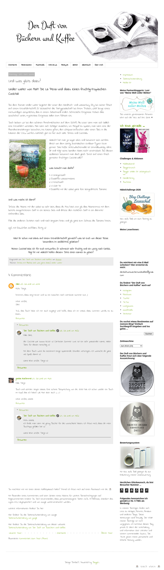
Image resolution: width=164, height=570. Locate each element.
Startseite (12, 64)
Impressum (128, 75)
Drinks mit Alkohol (24, 262)
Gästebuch (86, 64)
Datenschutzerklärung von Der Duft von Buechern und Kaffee (36, 527)
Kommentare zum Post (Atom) (33, 538)
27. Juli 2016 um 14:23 (41, 378)
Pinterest (127, 313)
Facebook (127, 294)
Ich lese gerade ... (132, 126)
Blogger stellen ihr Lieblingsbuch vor (136, 173)
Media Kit (127, 82)
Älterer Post (106, 533)
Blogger (96, 562)
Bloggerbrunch (129, 167)
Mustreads (40, 64)
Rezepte (64, 64)
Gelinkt (75, 64)
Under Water (56, 262)
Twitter (126, 298)
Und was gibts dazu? (41, 262)
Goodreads (128, 310)
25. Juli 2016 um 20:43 (30, 284)
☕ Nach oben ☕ (148, 566)
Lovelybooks (128, 306)
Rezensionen (26, 64)
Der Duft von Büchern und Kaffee (39, 330)
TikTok (126, 302)
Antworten (20, 318)
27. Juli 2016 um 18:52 (69, 416)
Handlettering (128, 178)
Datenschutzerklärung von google (22, 518)
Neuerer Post (15, 533)
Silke (18, 284)
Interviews (53, 64)
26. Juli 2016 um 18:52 (69, 330)
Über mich (99, 64)
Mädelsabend (128, 164)
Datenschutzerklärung (132, 78)
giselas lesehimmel (23, 378)
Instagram (127, 290)
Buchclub (127, 182)
